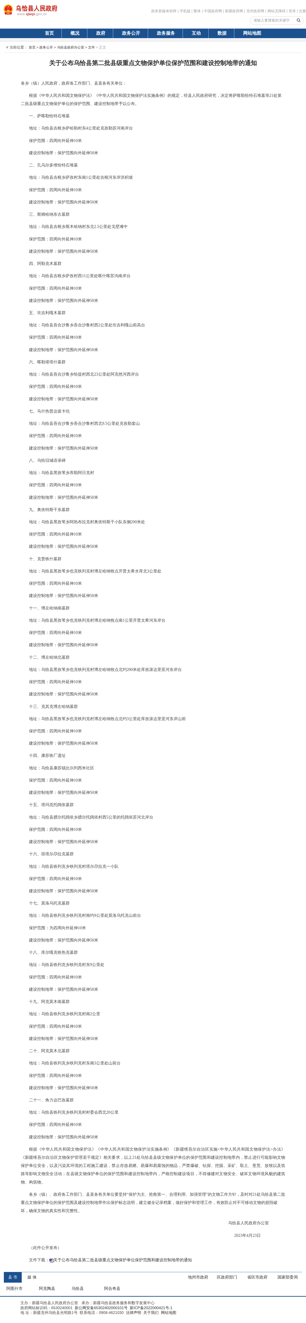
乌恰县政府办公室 (70, 47)
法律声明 (133, 1313)
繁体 (197, 11)
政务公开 (131, 33)
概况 (74, 33)
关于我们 (150, 1313)
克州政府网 (255, 11)
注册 (302, 11)
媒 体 (32, 1277)
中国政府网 (213, 11)
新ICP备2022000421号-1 (150, 1308)
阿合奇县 (112, 1288)
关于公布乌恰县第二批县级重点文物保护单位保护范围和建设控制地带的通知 (122, 1260)
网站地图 (252, 33)
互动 (196, 33)
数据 (222, 33)
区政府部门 (227, 1277)
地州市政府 (198, 1277)
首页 (49, 33)
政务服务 (166, 33)
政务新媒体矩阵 (164, 11)
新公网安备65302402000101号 (101, 1308)
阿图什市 (14, 1288)
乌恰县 (78, 1288)
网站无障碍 (277, 11)
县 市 (12, 1277)
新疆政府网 (234, 11)
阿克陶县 (47, 1288)
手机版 (185, 11)
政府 (100, 33)
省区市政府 (257, 1277)
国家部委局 (287, 1277)
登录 (292, 11)
